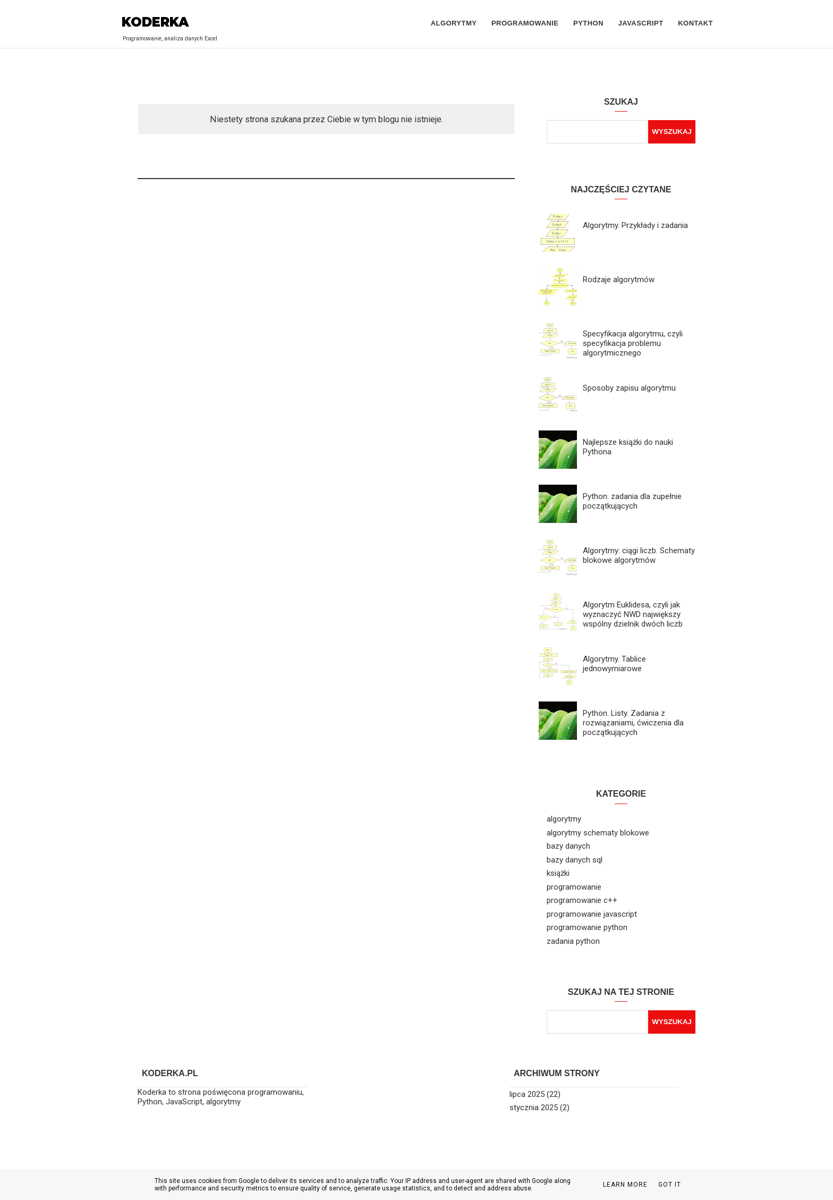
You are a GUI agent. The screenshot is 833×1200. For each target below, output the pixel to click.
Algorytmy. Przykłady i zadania (635, 225)
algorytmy (564, 819)
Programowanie (525, 23)
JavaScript (641, 23)
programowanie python (587, 927)
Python (588, 23)
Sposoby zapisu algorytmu (629, 388)
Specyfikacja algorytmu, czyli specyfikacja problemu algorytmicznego (633, 343)
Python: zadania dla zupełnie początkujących (632, 501)
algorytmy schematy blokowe (598, 833)
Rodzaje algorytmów (618, 279)
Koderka (155, 22)
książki (558, 873)
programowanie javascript (592, 914)
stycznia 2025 (533, 1107)
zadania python (573, 941)
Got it (669, 1184)
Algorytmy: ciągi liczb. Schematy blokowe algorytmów (639, 555)
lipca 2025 (527, 1094)
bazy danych (568, 846)
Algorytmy (454, 23)
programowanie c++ (582, 900)
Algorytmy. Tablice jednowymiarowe (614, 663)
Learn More (625, 1184)
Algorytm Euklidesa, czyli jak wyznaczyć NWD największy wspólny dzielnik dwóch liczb (633, 614)
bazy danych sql (574, 860)
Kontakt (695, 23)
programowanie (574, 887)
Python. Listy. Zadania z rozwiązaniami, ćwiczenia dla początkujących (633, 722)
